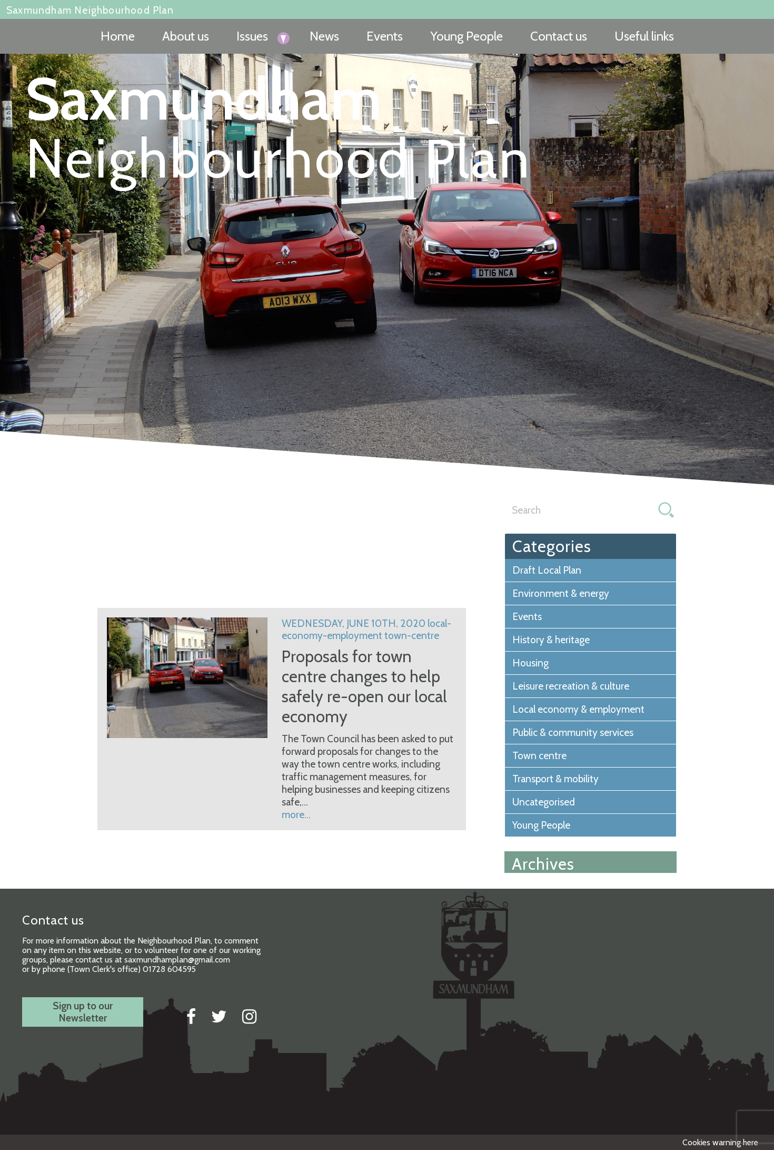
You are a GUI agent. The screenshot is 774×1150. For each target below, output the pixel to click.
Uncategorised (543, 802)
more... (296, 815)
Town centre (539, 756)
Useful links (644, 36)
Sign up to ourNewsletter (83, 1012)
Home (118, 36)
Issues (252, 36)
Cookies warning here (720, 1142)
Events (384, 36)
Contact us (558, 36)
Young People (466, 36)
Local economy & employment (578, 709)
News (324, 36)
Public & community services (572, 732)
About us (185, 36)
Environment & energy (560, 593)
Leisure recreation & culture (570, 686)
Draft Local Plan (546, 570)
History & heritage (551, 640)
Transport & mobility (555, 779)
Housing (530, 663)
